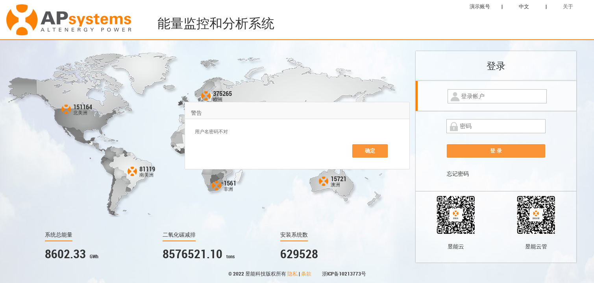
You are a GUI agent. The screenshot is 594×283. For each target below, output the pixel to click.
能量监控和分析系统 (215, 23)
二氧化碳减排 (179, 235)
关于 (568, 6)
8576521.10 (192, 254)
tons (230, 256)
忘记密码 (458, 174)
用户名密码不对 (211, 131)
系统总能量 (58, 235)
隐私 (293, 274)
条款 (307, 274)
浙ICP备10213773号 (344, 274)
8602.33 (65, 254)
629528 (299, 254)
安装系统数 (294, 235)
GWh (94, 256)
